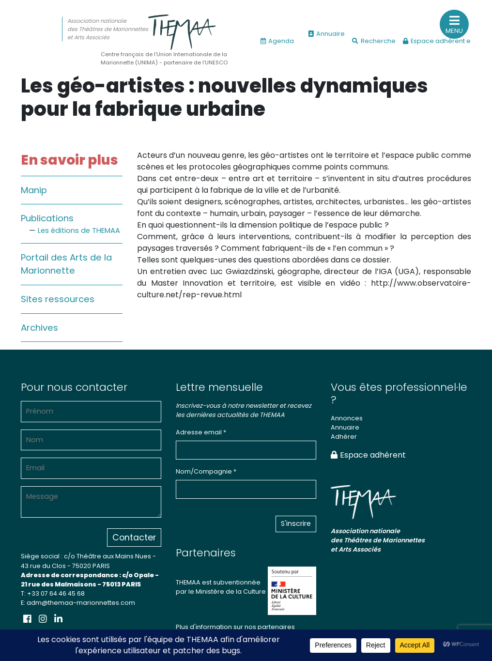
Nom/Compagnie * (206, 471)
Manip (34, 190)
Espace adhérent (368, 455)
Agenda (277, 41)
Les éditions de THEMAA (79, 230)
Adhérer (344, 436)
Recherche (374, 41)
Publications (47, 218)
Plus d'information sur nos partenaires (235, 627)
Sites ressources (57, 299)
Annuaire (326, 34)
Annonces (347, 418)
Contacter (134, 537)
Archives (39, 328)
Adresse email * (201, 432)
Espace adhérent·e (437, 41)
